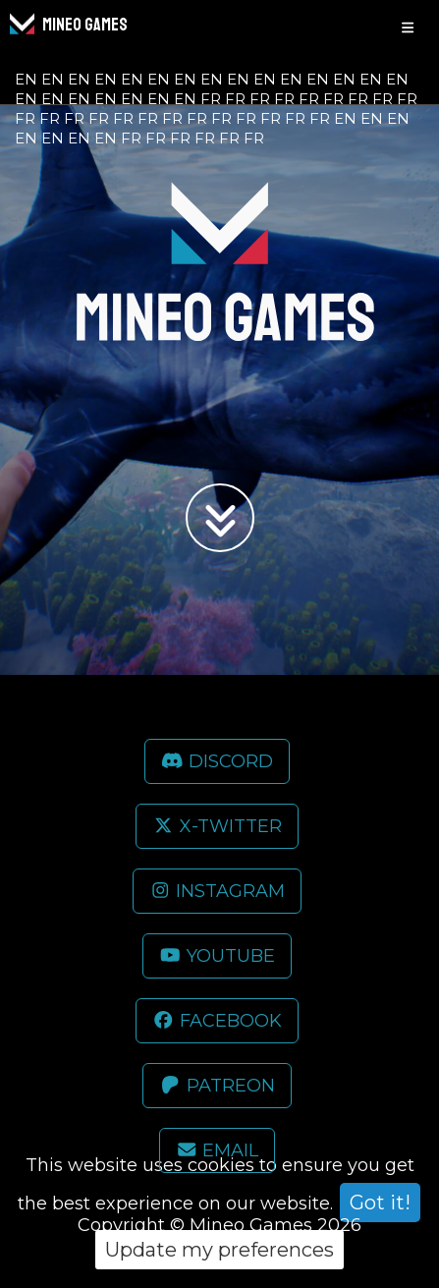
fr (210, 98)
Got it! (380, 1202)
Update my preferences (219, 1249)
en (26, 79)
